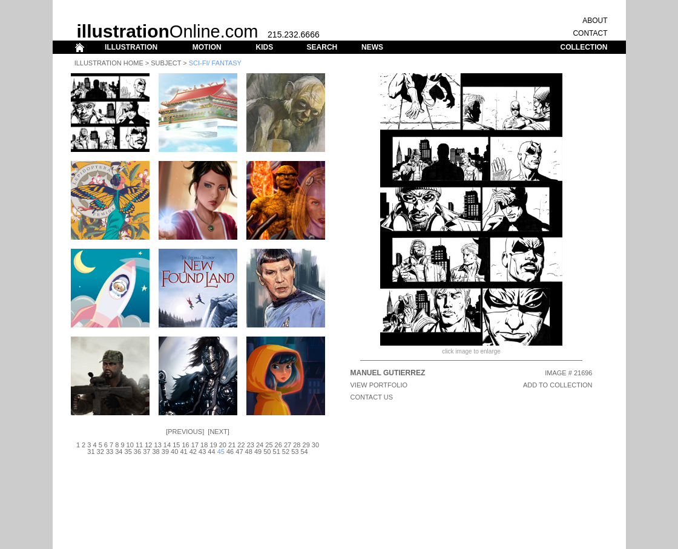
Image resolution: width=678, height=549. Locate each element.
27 (287, 445)
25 (268, 445)
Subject (166, 63)
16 (185, 445)
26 (278, 445)
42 (193, 451)
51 (276, 451)
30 (315, 445)
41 (183, 451)
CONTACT (590, 33)
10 (130, 445)
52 (285, 451)
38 (155, 451)
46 (230, 451)
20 (222, 445)
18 (204, 445)
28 (296, 445)
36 (137, 451)
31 (90, 451)
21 (231, 445)
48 (248, 451)
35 (128, 451)
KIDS (264, 47)
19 (213, 445)
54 (304, 451)
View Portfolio (379, 385)
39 (165, 451)
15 (176, 445)
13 (158, 445)
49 (258, 451)
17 (195, 445)
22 (241, 445)
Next (218, 431)
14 (167, 445)
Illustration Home (108, 63)
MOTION (207, 47)
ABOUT (594, 20)
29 (306, 445)
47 (239, 451)
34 (118, 451)
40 (174, 451)
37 (146, 451)
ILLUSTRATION (131, 47)
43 (202, 451)
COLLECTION (584, 47)
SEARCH (322, 47)
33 (109, 451)
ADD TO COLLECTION (558, 385)
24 (259, 445)
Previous (185, 431)
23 (250, 445)
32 (100, 451)
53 (294, 451)
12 (148, 445)
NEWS (372, 47)
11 (139, 445)
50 (267, 451)
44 (211, 451)
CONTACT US (372, 397)
